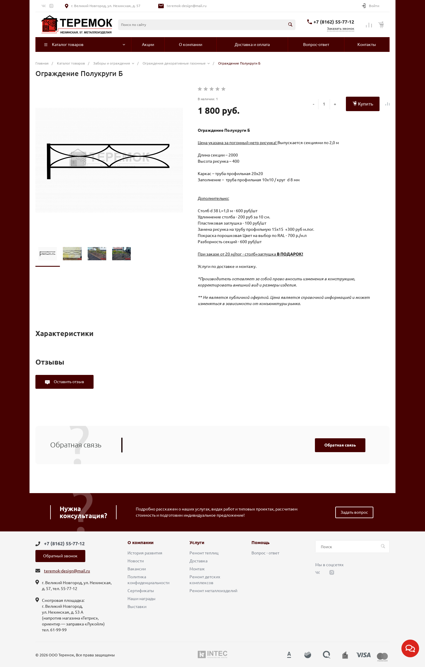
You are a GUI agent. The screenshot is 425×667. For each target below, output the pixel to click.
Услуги (196, 542)
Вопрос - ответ (265, 553)
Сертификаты (141, 590)
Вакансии (137, 568)
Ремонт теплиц (203, 553)
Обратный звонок (60, 556)
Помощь (260, 542)
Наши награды (142, 598)
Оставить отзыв (68, 381)
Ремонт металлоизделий (213, 590)
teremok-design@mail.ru (187, 6)
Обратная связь (340, 445)
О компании (140, 542)
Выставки (137, 606)
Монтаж (197, 568)
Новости (136, 561)
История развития (145, 553)
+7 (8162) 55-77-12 (333, 21)
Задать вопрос (354, 512)
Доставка (198, 561)
